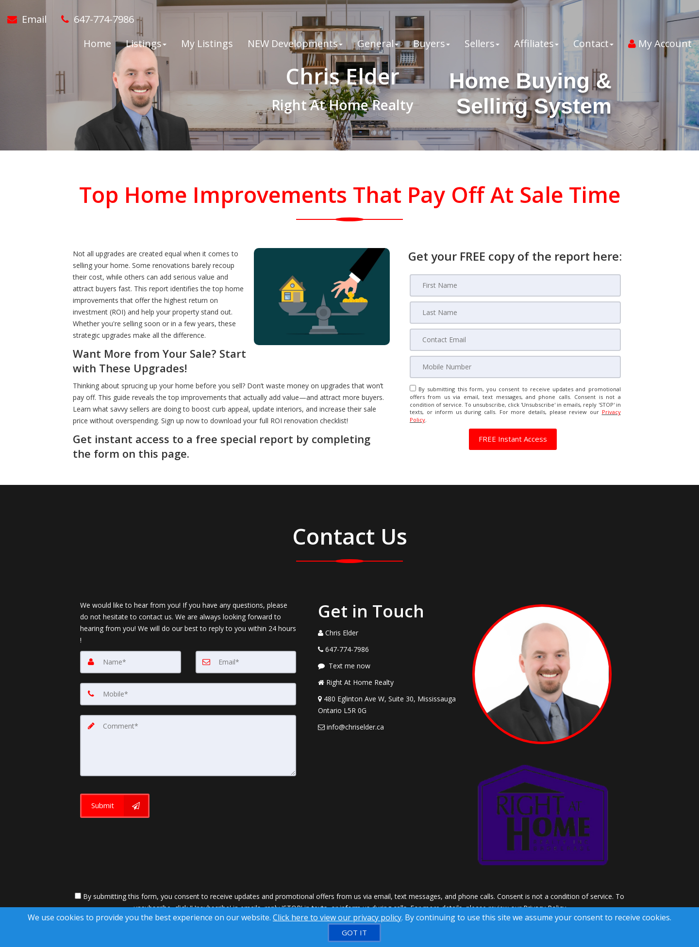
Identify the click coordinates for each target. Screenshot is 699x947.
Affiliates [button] (536, 43)
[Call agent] (94, 19)
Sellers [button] (482, 43)
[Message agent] (388, 666)
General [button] (378, 43)
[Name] (130, 662)
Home (97, 43)
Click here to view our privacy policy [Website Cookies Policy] (337, 917)
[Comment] (188, 745)
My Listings (207, 43)
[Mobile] (515, 367)
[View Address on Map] (388, 704)
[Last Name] (515, 312)
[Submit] (115, 806)
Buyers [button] (431, 43)
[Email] (515, 340)
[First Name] (515, 285)
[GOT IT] (354, 932)
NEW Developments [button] (295, 43)
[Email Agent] (30, 19)
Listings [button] (146, 43)
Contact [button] (593, 43)
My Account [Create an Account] (660, 43)
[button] (513, 439)
